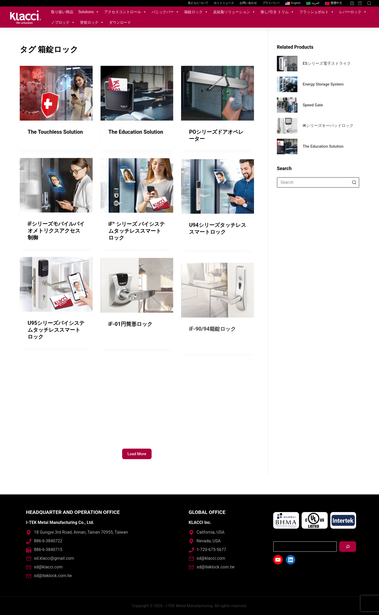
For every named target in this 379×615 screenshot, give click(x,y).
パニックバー (165, 12)
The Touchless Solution (55, 132)
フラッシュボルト (316, 12)
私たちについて (198, 3)
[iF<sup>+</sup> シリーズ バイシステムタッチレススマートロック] (137, 193)
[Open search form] (369, 3)
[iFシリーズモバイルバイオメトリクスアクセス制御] (56, 187)
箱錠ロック (196, 12)
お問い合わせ (248, 3)
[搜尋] (347, 546)
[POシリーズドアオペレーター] (217, 93)
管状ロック (92, 22)
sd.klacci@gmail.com (54, 558)
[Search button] (354, 182)
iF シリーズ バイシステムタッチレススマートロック (136, 239)
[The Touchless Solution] (56, 93)
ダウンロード (120, 22)
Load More (136, 454)
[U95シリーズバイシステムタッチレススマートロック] (56, 292)
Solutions (88, 12)
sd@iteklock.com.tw (53, 575)
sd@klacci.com (48, 566)
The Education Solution (135, 132)
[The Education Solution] (137, 93)
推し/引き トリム (277, 12)
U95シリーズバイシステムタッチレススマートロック (56, 338)
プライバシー (271, 3)
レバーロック (353, 12)
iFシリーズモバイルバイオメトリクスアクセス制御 (56, 232)
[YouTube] (352, 3)
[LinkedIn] (360, 3)
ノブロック (63, 22)
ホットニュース (224, 3)
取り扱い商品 (62, 12)
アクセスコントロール (125, 12)
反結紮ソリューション (234, 12)
